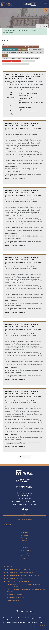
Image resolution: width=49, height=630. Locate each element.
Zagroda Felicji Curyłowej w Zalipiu (18, 581)
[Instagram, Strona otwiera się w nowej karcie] (17, 611)
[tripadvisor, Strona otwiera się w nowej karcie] (31, 611)
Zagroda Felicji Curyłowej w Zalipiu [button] (10, 61)
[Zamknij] (45, 30)
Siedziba (9, 566)
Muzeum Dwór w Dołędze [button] (8, 49)
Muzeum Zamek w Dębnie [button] (35, 49)
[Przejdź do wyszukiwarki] (46, 10)
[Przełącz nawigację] (45, 4)
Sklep (24, 558)
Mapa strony (24, 555)
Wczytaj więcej (24, 457)
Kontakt (24, 540)
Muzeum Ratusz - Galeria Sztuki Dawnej (20, 572)
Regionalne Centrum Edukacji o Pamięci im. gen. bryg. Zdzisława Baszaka (24, 585)
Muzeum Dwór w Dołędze (15, 594)
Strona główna (43, 26)
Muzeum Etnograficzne (14, 578)
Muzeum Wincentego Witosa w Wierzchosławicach (23, 575)
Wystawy (24, 538)
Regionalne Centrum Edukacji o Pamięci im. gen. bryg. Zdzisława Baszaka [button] (20, 58)
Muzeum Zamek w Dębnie (15, 597)
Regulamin (24, 547)
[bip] (24, 509)
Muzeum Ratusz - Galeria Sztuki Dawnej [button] (12, 52)
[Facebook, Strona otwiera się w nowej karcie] (22, 611)
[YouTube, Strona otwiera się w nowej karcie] (26, 611)
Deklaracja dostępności (24, 553)
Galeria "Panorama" (13, 600)
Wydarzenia (24, 535)
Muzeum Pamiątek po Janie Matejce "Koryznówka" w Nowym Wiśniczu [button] (19, 46)
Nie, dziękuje (33, 626)
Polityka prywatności (24, 550)
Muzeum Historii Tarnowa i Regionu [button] (33, 52)
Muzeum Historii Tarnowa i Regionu (18, 569)
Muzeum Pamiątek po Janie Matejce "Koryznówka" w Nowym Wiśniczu (26, 590)
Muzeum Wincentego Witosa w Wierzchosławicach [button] (14, 64)
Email (24, 514)
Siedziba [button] (4, 55)
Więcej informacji (36, 623)
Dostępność (25, 533)
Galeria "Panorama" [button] (22, 49)
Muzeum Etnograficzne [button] (27, 61)
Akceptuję (42, 626)
